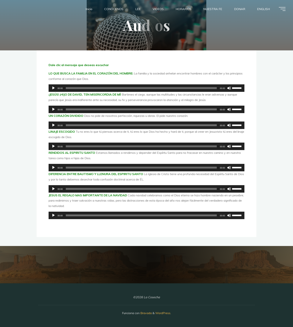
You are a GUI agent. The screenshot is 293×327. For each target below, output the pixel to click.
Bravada (146, 313)
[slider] (141, 88)
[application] (146, 88)
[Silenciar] (229, 88)
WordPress (162, 313)
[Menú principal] (282, 9)
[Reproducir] (53, 88)
